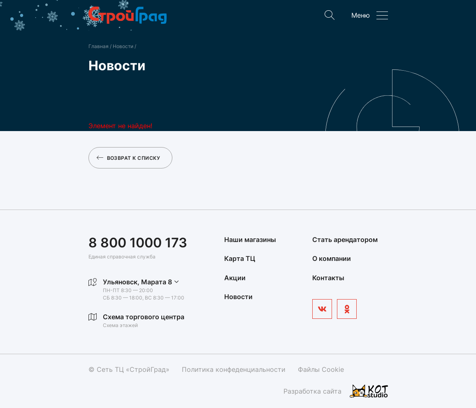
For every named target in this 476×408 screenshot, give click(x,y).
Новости (124, 46)
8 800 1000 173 (137, 243)
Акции (235, 278)
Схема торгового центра (143, 317)
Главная (98, 46)
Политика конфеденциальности (234, 369)
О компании (331, 258)
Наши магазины (250, 239)
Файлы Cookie (321, 369)
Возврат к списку (128, 157)
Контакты (328, 278)
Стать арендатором (345, 239)
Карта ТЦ (239, 258)
